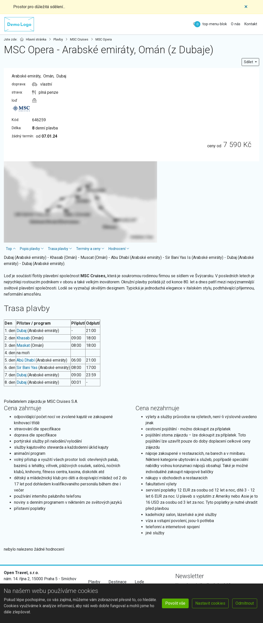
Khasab (23, 338)
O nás (235, 24)
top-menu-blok (214, 24)
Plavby (94, 581)
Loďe (139, 581)
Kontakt (250, 24)
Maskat (23, 345)
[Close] (246, 7)
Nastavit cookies (210, 603)
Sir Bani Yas (27, 367)
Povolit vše (175, 603)
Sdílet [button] (249, 62)
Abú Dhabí (26, 360)
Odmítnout (245, 603)
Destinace (117, 581)
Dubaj (21, 330)
